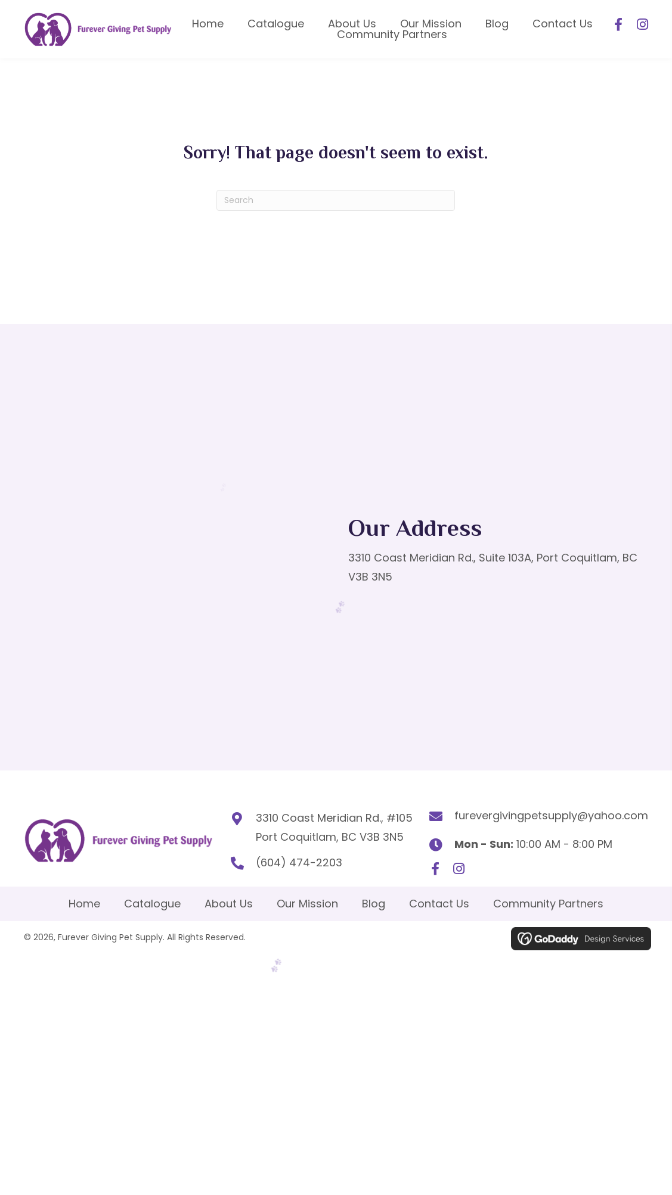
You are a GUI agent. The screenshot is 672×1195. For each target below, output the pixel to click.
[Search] (335, 196)
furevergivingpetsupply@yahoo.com (551, 811)
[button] (618, 23)
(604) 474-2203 (284, 858)
